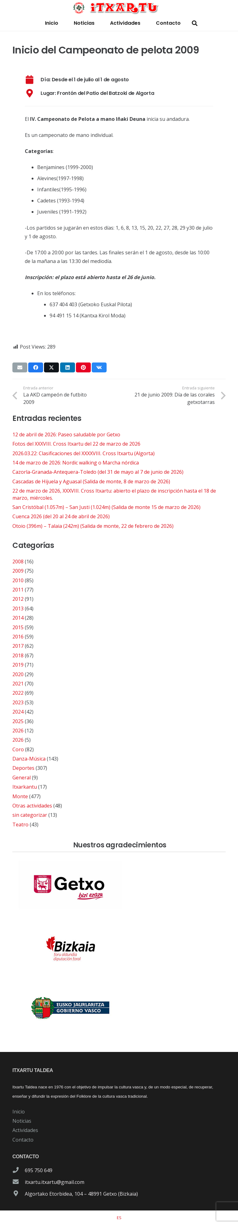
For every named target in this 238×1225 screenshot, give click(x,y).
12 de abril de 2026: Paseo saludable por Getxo (66, 434)
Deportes (23, 768)
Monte (20, 796)
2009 (18, 570)
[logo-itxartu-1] (119, 7)
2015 (18, 627)
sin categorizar (29, 815)
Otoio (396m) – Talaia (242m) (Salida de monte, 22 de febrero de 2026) (93, 526)
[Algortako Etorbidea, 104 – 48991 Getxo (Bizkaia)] (18, 1193)
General (21, 777)
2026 (18, 730)
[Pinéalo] (83, 367)
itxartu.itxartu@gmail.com (54, 1182)
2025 (18, 721)
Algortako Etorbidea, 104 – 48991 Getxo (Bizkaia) (81, 1193)
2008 (18, 561)
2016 (18, 636)
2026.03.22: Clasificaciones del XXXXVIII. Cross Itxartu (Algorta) (83, 453)
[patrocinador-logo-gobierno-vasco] (119, 1008)
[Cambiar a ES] (119, 1217)
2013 (18, 608)
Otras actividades (32, 805)
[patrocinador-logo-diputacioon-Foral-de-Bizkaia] (119, 947)
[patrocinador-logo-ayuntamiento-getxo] (119, 885)
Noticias (21, 1120)
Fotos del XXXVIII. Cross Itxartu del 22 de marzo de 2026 (76, 443)
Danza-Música (29, 758)
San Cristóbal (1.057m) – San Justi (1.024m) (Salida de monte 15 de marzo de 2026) (106, 507)
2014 (18, 617)
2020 (18, 674)
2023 (18, 702)
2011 (18, 589)
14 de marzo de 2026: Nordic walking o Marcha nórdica (75, 462)
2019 (18, 664)
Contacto (22, 1139)
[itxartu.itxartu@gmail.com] (18, 1182)
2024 (18, 711)
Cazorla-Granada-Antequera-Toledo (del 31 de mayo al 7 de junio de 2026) (97, 471)
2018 (18, 655)
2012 (18, 599)
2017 (18, 645)
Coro (18, 749)
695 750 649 (38, 1170)
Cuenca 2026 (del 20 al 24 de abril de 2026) (61, 516)
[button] (194, 23)
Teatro (20, 824)
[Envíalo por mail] (19, 367)
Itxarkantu (24, 786)
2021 (18, 683)
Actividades (25, 1130)
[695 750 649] (18, 1170)
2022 (18, 692)
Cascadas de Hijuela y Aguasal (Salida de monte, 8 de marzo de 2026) (91, 481)
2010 (18, 580)
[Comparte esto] (35, 367)
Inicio (18, 1111)
